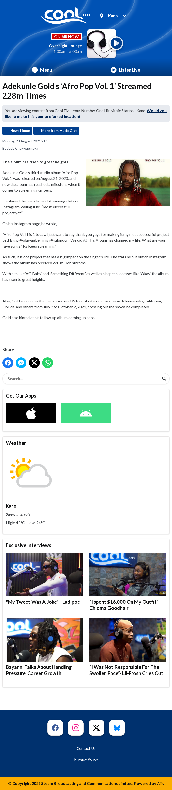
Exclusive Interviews (28, 545)
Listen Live (125, 70)
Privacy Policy (86, 759)
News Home (20, 130)
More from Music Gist (59, 130)
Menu (42, 70)
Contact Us (86, 748)
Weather (16, 443)
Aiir (160, 783)
